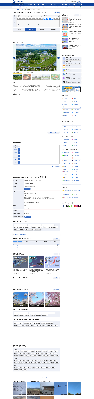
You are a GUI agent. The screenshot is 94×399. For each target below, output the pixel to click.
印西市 (39, 355)
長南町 (56, 362)
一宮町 (35, 362)
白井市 (44, 355)
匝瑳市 (32, 360)
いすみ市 (53, 367)
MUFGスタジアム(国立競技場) (47, 323)
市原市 (45, 353)
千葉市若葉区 (38, 351)
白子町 (48, 362)
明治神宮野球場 (37, 323)
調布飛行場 (38, 315)
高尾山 (23, 325)
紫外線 (15, 149)
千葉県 (22, 9)
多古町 (55, 360)
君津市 (33, 367)
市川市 (56, 351)
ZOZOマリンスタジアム (30, 325)
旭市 (28, 360)
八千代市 (54, 353)
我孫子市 (16, 355)
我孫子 (17, 247)
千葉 (17, 245)
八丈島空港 (40, 313)
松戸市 (20, 353)
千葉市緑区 (44, 351)
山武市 (40, 360)
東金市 (24, 360)
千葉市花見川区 (24, 351)
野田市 (24, 353)
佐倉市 (33, 353)
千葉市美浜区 (50, 351)
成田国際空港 (44, 315)
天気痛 (15, 152)
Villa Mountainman (29, 229)
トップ (14, 9)
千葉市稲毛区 (31, 351)
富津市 (38, 367)
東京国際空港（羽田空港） (24, 315)
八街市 (35, 355)
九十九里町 (21, 362)
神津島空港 (52, 313)
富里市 (48, 355)
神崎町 (51, 360)
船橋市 (15, 353)
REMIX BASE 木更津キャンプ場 (20, 225)
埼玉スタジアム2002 (49, 325)
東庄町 (15, 362)
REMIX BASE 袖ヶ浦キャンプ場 (34, 225)
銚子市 (15, 360)
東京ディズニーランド (18, 323)
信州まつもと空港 (32, 313)
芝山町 (26, 362)
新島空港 (16, 315)
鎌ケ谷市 (21, 355)
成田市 (28, 353)
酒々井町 (53, 355)
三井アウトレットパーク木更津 (48, 225)
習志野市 (37, 353)
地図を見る (27, 188)
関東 (18, 9)
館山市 (15, 367)
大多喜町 (16, 369)
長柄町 (52, 362)
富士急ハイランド (40, 325)
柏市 (42, 353)
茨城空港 (33, 315)
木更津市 (20, 367)
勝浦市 (25, 367)
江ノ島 (56, 325)
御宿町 (20, 369)
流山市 (50, 353)
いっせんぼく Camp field (19, 229)
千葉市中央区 (16, 351)
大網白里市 (46, 360)
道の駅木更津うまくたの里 (37, 227)
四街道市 (30, 355)
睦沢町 (39, 362)
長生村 (44, 362)
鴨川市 (29, 367)
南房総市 (47, 367)
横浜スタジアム (17, 325)
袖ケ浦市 (42, 367)
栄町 (57, 355)
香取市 (36, 360)
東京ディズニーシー (28, 323)
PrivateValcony (38, 229)
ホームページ (27, 216)
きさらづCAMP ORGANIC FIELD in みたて (22, 227)
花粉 (15, 159)
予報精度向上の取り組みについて (46, 377)
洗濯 (15, 162)
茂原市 (20, 360)
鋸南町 (25, 369)
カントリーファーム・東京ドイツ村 (50, 227)
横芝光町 (30, 362)
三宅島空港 (46, 313)
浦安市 (26, 355)
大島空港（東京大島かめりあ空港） (21, 313)
